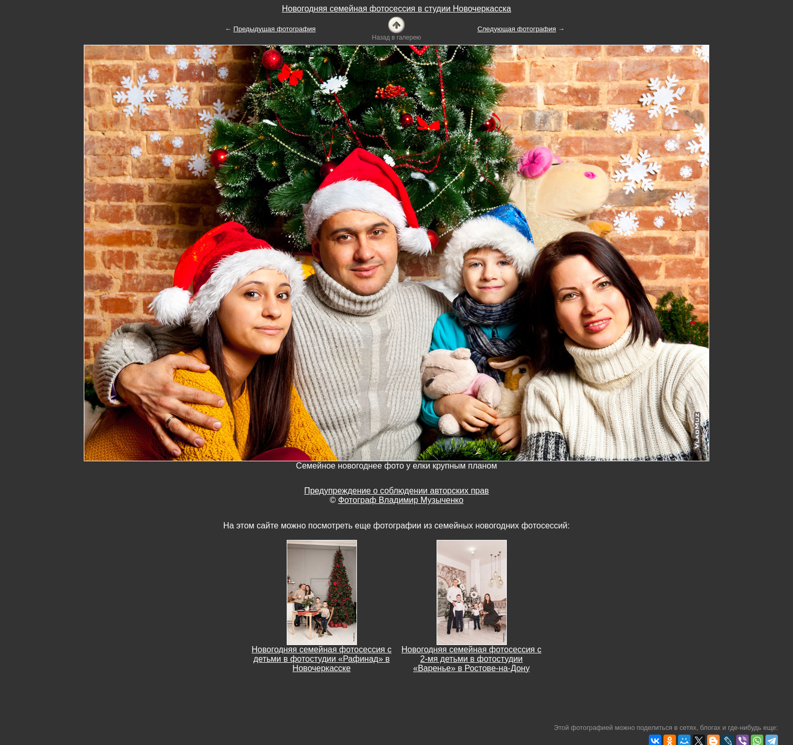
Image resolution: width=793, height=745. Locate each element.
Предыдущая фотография (275, 29)
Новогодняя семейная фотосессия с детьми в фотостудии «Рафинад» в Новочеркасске (322, 659)
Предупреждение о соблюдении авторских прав (396, 490)
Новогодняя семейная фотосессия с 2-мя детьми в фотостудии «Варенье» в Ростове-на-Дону (472, 659)
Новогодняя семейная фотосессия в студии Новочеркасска (396, 8)
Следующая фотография (516, 29)
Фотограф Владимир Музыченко (401, 500)
